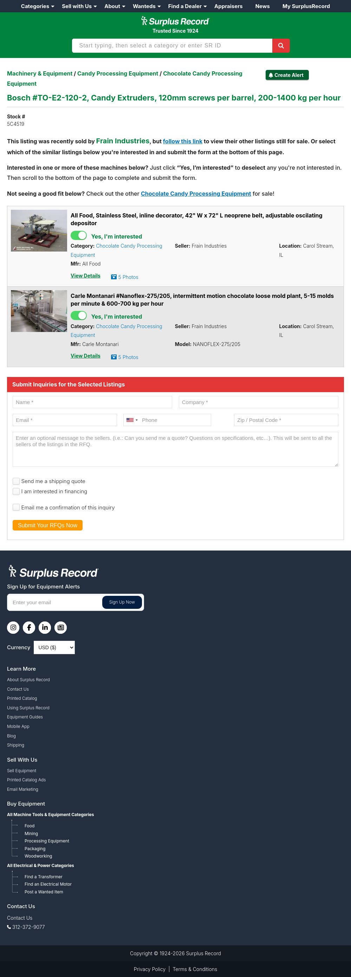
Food (29, 825)
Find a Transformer (44, 876)
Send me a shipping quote (53, 481)
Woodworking (38, 856)
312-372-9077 (28, 927)
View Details (85, 275)
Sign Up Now (122, 602)
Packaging (35, 848)
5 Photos (128, 277)
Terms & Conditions (195, 969)
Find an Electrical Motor (48, 884)
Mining (31, 833)
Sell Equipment (21, 770)
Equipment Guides (25, 716)
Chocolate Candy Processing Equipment (196, 193)
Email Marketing (22, 789)
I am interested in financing (54, 491)
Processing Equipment (47, 841)
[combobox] (132, 420)
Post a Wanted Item (44, 891)
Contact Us (18, 689)
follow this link (182, 141)
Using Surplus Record (28, 707)
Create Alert (289, 75)
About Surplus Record (28, 679)
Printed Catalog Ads (26, 779)
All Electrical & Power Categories (40, 865)
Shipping (15, 745)
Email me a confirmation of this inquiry (68, 507)
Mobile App (18, 726)
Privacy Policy (150, 969)
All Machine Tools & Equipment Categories (50, 814)
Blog (11, 735)
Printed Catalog (22, 698)
